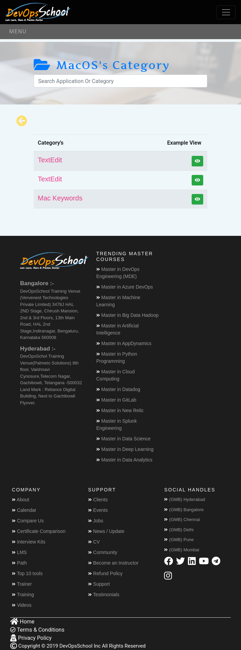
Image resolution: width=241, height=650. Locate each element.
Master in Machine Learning (118, 301)
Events (98, 510)
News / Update (106, 531)
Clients (98, 499)
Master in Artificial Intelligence (117, 329)
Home (22, 621)
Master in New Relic (120, 410)
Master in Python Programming (116, 357)
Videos (21, 605)
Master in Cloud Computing (115, 375)
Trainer (22, 584)
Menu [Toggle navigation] (18, 31)
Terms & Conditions (37, 630)
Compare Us (28, 520)
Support (99, 584)
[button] (197, 161)
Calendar (24, 510)
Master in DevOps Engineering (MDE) (118, 272)
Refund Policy (105, 573)
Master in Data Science (123, 438)
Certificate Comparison (38, 531)
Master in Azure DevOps (124, 287)
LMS (19, 552)
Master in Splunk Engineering (116, 424)
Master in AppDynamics (123, 343)
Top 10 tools (27, 573)
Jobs (95, 520)
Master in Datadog (118, 389)
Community (102, 552)
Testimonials (103, 594)
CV (94, 542)
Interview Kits (28, 542)
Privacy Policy (30, 638)
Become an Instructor (113, 563)
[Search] (120, 81)
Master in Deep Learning (125, 449)
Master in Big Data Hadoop (127, 315)
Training (23, 594)
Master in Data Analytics (124, 459)
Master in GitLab (116, 400)
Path (19, 563)
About (20, 499)
